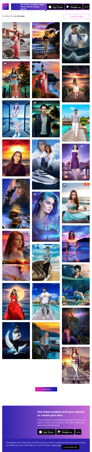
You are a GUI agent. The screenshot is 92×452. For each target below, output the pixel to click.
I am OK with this (70, 447)
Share (76, 16)
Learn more (56, 445)
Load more (46, 389)
